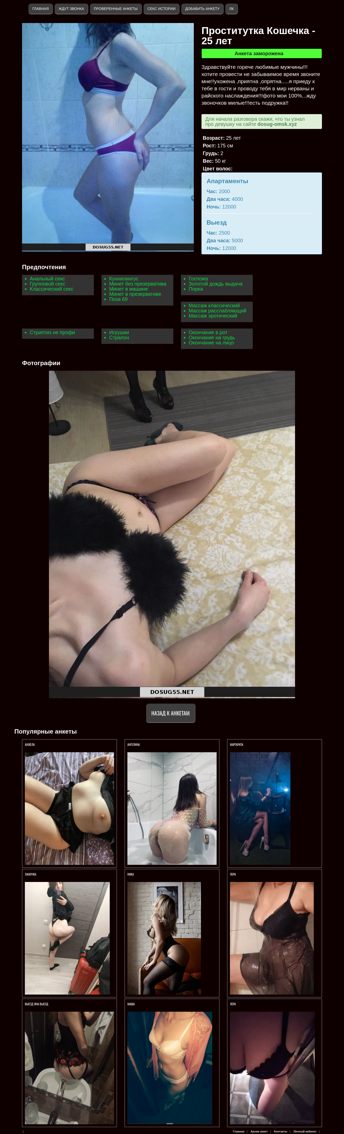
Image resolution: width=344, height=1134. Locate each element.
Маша (131, 1004)
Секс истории (161, 9)
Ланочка (30, 874)
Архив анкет (259, 1131)
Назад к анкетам (170, 713)
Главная (40, 9)
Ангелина (133, 744)
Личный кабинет (305, 1131)
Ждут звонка (71, 9)
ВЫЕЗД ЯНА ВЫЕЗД (36, 1004)
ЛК (231, 9)
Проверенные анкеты (116, 9)
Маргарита (236, 744)
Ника (130, 874)
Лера (233, 874)
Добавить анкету (202, 9)
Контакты (280, 1131)
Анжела (30, 744)
